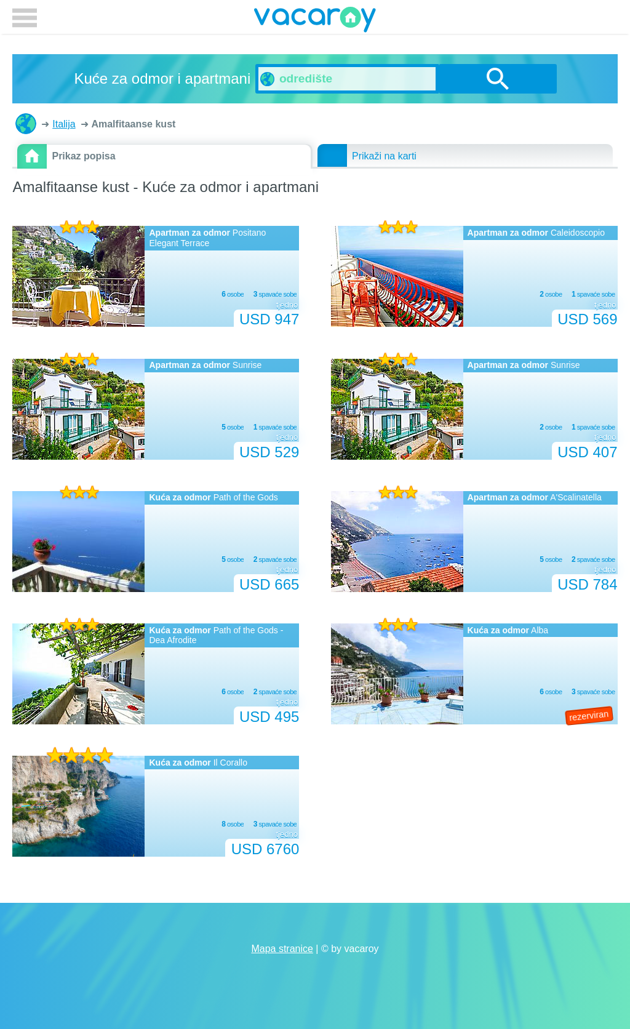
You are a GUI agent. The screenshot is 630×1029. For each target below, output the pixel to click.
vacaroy (315, 21)
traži (498, 79)
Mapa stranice (282, 948)
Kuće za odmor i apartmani (25, 123)
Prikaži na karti (384, 156)
